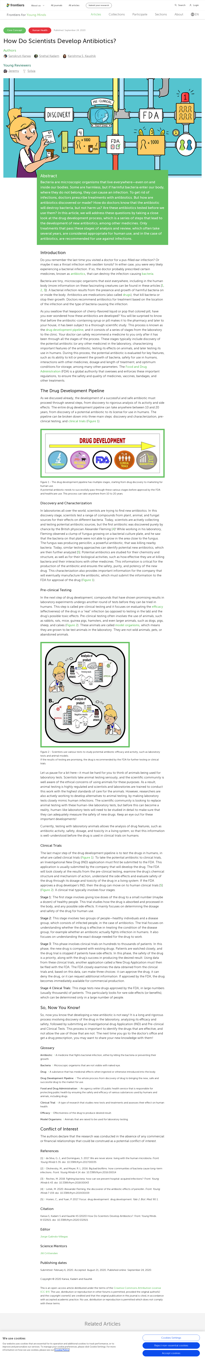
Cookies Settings (171, 1337)
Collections (117, 14)
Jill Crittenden (49, 1253)
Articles (96, 14)
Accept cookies (171, 1353)
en (195, 14)
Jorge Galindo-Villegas (54, 1236)
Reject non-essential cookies (171, 1345)
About (179, 14)
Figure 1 (92, 421)
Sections (161, 14)
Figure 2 (72, 625)
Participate (139, 14)
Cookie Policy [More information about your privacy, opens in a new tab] (62, 1350)
